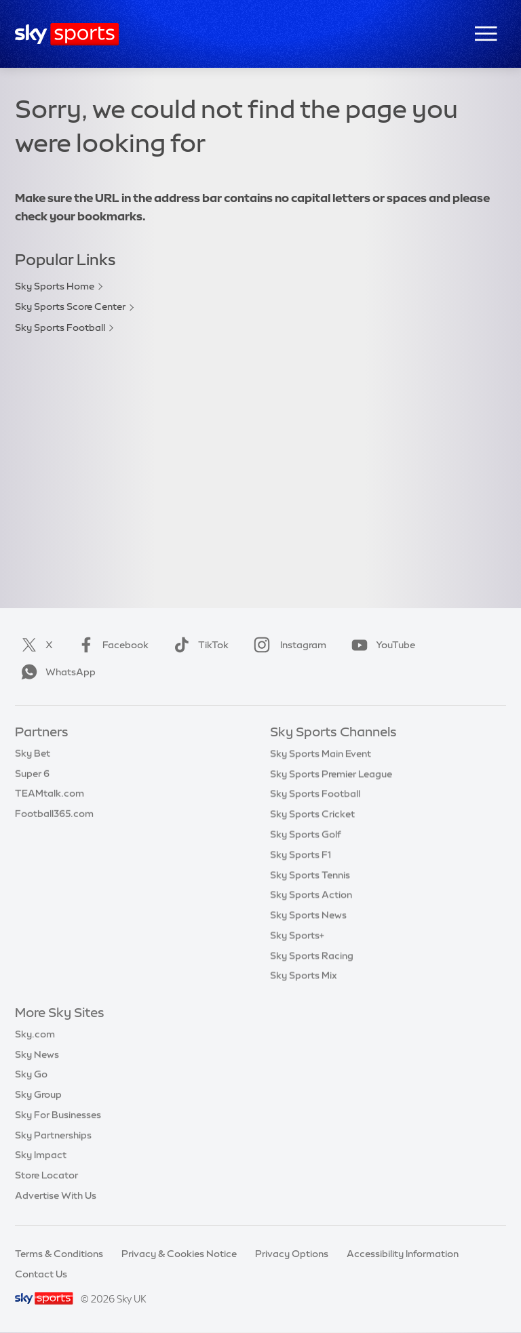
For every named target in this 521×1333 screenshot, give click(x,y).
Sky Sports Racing (311, 955)
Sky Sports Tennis (310, 874)
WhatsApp (56, 672)
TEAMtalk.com (49, 793)
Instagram (287, 645)
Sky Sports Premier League (331, 773)
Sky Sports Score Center (70, 306)
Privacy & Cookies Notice (179, 1253)
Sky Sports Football (60, 327)
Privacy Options (291, 1253)
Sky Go (31, 1074)
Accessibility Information (403, 1253)
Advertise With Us (55, 1195)
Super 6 (32, 773)
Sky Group (38, 1094)
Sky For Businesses (58, 1114)
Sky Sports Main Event (320, 753)
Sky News (37, 1054)
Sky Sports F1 (300, 854)
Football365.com (54, 813)
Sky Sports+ (297, 935)
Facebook (111, 645)
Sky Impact (40, 1154)
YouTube (380, 645)
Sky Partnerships (53, 1135)
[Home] (67, 34)
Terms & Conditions (59, 1253)
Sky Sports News (308, 914)
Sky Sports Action (311, 894)
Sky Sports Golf (305, 834)
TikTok (198, 645)
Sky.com (35, 1034)
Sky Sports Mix (303, 975)
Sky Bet (32, 753)
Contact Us (41, 1274)
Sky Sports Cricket (312, 813)
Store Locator (46, 1175)
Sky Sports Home (54, 286)
